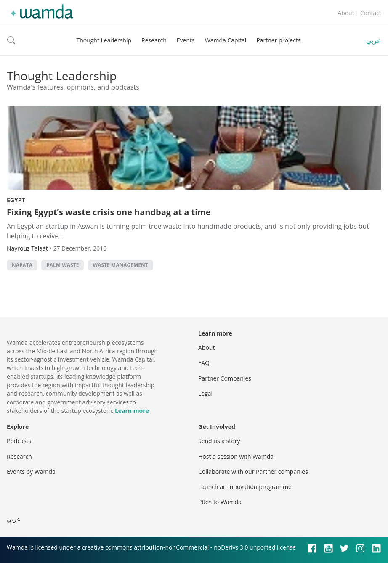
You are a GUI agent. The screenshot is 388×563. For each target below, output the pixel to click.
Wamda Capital (226, 40)
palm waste (62, 265)
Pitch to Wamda (220, 502)
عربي (373, 40)
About (346, 13)
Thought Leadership (103, 40)
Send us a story (219, 441)
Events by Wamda (31, 472)
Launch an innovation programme (245, 487)
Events (186, 40)
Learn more (132, 411)
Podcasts (19, 441)
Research (154, 40)
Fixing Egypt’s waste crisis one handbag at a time (109, 212)
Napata (22, 265)
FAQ (204, 363)
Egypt (16, 200)
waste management (120, 265)
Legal (205, 393)
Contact (370, 13)
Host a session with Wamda (236, 456)
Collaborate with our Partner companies (253, 472)
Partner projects (278, 40)
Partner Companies (224, 378)
